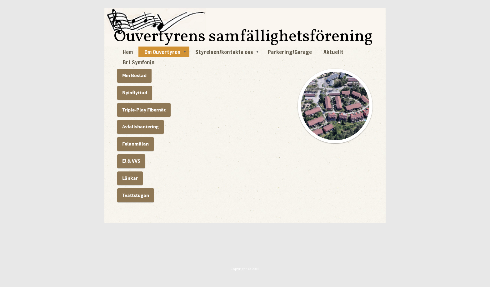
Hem (128, 52)
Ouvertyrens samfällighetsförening (243, 37)
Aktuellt (333, 52)
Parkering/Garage (290, 52)
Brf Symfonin (139, 62)
